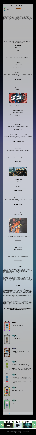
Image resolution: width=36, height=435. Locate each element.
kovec (7, 373)
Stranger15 (7, 360)
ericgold (7, 347)
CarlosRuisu (7, 399)
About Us (17, 431)
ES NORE (7, 334)
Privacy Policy (14, 431)
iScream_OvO (7, 321)
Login (32, 1)
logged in (9, 413)
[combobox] (33, 434)
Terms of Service (11, 431)
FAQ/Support (8, 431)
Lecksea (8, 8)
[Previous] (2, 424)
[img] (27, 2)
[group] (18, 424)
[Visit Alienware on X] (20, 432)
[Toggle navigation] (4, 2)
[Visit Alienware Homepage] (16, 432)
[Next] (34, 424)
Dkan (7, 386)
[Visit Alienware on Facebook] (18, 432)
